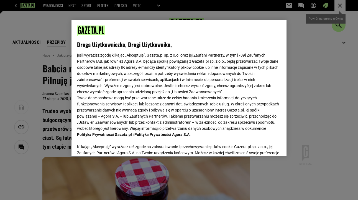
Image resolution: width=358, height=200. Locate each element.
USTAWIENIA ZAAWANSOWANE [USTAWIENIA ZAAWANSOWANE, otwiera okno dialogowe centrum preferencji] (113, 145)
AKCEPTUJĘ (262, 145)
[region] (178, 88)
